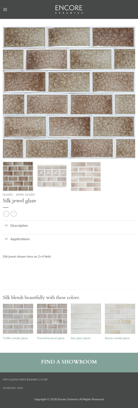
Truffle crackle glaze (15, 338)
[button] (5, 9)
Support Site (13, 388)
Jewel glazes (25, 194)
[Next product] (6, 214)
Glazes (7, 194)
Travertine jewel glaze (51, 338)
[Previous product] (13, 214)
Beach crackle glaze (117, 338)
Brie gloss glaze (80, 338)
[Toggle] (6, 226)
